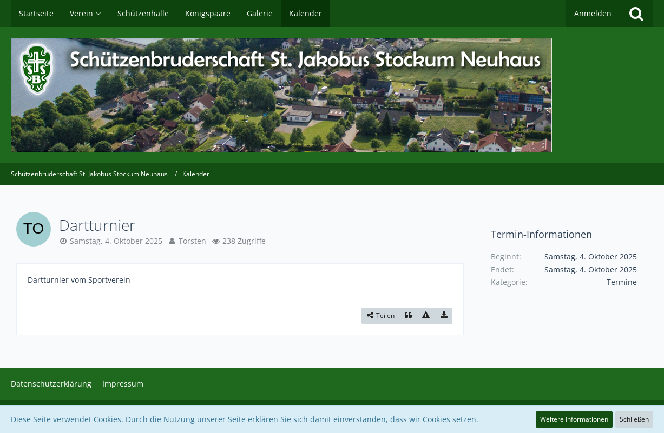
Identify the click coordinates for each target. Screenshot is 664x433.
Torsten (192, 241)
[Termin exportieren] (443, 316)
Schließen (634, 419)
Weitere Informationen (574, 419)
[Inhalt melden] (426, 316)
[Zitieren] (408, 316)
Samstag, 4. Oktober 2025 (116, 241)
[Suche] (636, 13)
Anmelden (593, 13)
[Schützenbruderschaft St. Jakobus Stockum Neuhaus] (332, 95)
